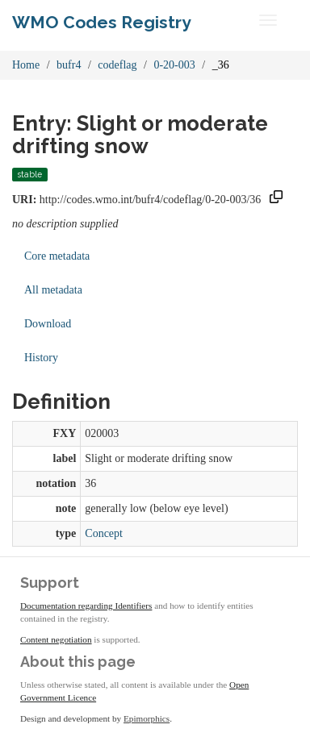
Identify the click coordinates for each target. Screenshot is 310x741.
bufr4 (69, 65)
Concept (104, 533)
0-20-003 (174, 65)
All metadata (53, 290)
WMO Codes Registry (101, 22)
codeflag (117, 65)
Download (47, 324)
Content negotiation (56, 639)
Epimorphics (147, 718)
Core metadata (57, 256)
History (41, 358)
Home (26, 65)
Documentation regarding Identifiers (86, 605)
